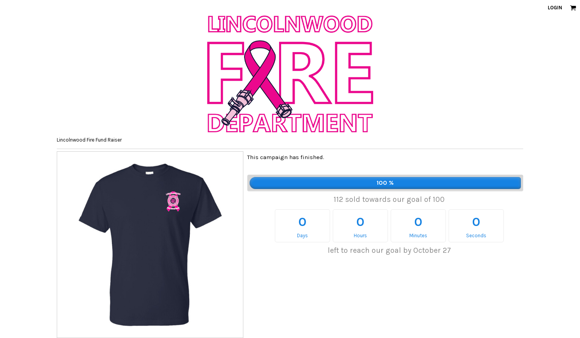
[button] (573, 8)
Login (555, 8)
